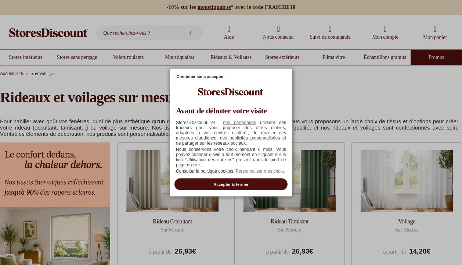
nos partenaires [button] (239, 122)
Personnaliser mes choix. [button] (260, 170)
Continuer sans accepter (200, 76)
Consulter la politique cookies (204, 170)
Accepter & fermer (230, 184)
